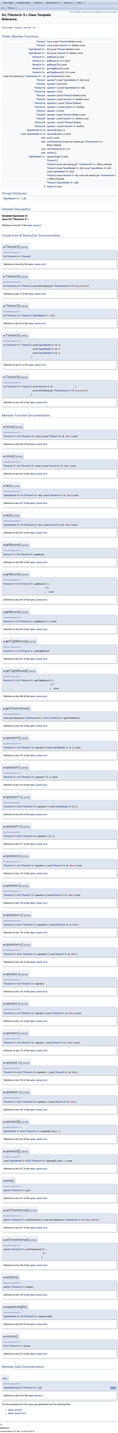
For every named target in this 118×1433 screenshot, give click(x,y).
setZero (50, 153)
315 (21, 1198)
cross (49, 41)
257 (21, 533)
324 (21, 1324)
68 (21, 264)
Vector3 (63, 45)
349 (21, 726)
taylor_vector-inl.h (37, 264)
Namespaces (53, 3)
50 (21, 1395)
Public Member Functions (79, 12)
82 (21, 323)
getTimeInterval (54, 76)
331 (21, 1227)
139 (21, 932)
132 (21, 991)
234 (21, 1139)
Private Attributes (95, 12)
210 (21, 785)
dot (48, 49)
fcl (3, 8)
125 (21, 1021)
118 (21, 873)
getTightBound (54, 68)
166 (21, 962)
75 (21, 294)
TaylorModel (35, 49)
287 (21, 600)
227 (21, 1168)
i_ (22, 198)
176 (21, 1050)
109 (21, 1295)
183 (21, 1109)
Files (80, 3)
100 (21, 402)
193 (21, 755)
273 (21, 1354)
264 (21, 474)
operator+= (52, 103)
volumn (50, 186)
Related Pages (24, 3)
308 (21, 696)
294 (21, 629)
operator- (51, 111)
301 (21, 659)
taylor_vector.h (24, 27)
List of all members (110, 12)
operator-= (52, 122)
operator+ (51, 95)
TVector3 (11, 8)
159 (21, 903)
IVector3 (36, 57)
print (49, 138)
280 (21, 562)
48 (19, 225)
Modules (38, 3)
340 (21, 1265)
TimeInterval (31, 76)
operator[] (51, 130)
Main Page (8, 3)
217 (21, 844)
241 (21, 503)
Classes (68, 3)
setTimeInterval (54, 141)
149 (21, 1080)
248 (21, 444)
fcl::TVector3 (9, 256)
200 (21, 814)
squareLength (53, 156)
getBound (51, 57)
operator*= (52, 88)
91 (21, 365)
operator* (51, 80)
